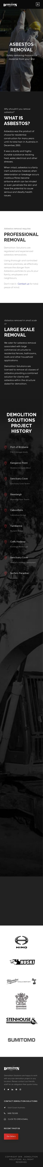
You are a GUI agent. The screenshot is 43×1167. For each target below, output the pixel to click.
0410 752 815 (13, 1113)
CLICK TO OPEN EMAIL (18, 1119)
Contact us (19, 284)
